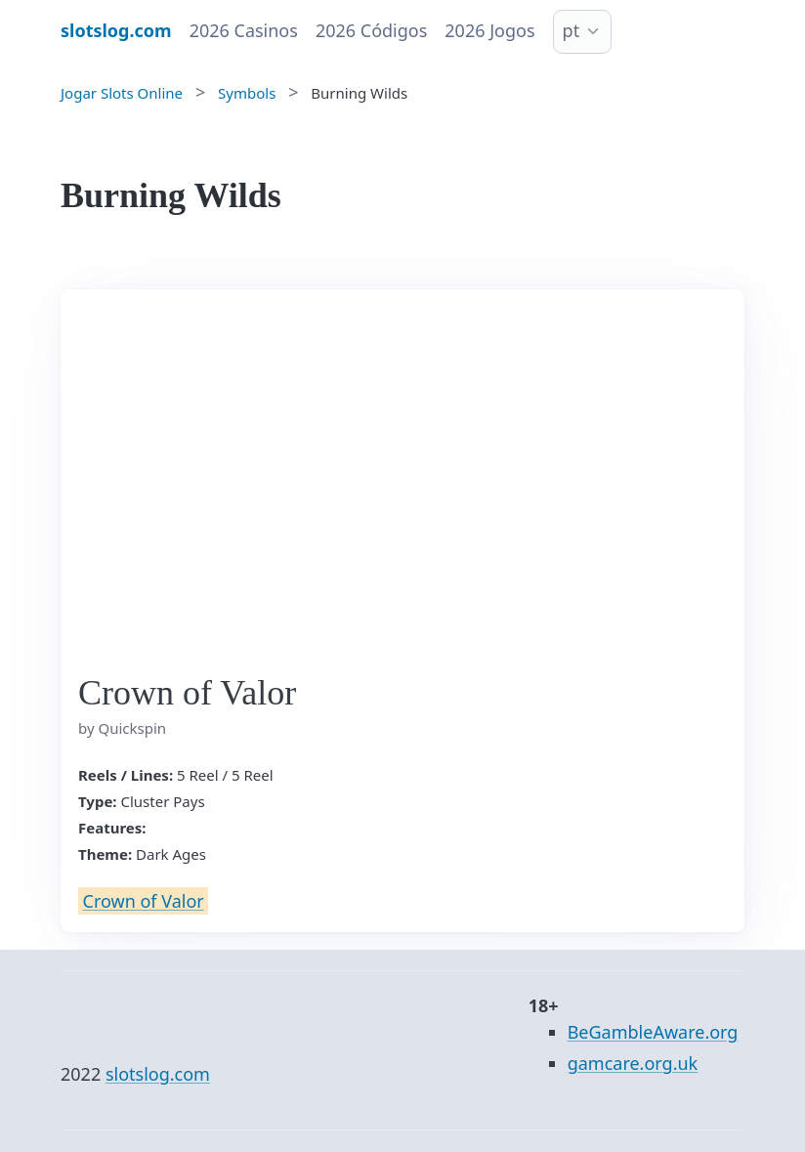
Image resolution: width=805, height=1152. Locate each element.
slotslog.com (158, 1074)
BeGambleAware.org (653, 1032)
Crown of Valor (143, 901)
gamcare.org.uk (633, 1063)
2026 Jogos (489, 30)
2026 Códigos (371, 30)
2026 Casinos (244, 30)
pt (571, 30)
